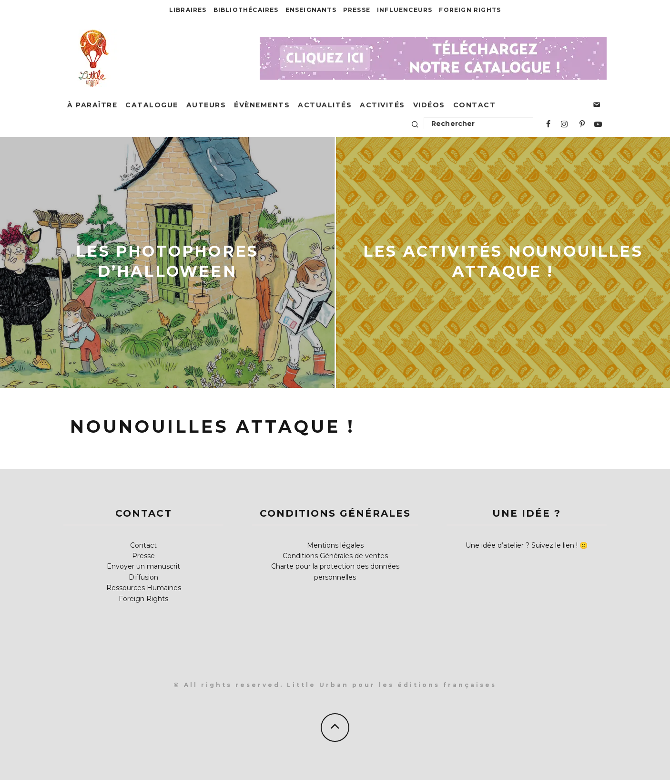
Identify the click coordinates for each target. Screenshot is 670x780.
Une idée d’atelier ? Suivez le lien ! (522, 545)
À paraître (92, 105)
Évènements (262, 105)
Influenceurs (404, 9)
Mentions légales (335, 545)
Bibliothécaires (246, 9)
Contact (474, 105)
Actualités (325, 105)
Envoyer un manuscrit (143, 566)
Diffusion (143, 577)
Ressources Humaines (143, 587)
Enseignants (310, 9)
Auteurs (206, 105)
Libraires (188, 9)
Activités (382, 105)
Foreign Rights (470, 9)
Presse (356, 9)
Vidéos (429, 105)
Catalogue (151, 105)
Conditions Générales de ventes (335, 555)
